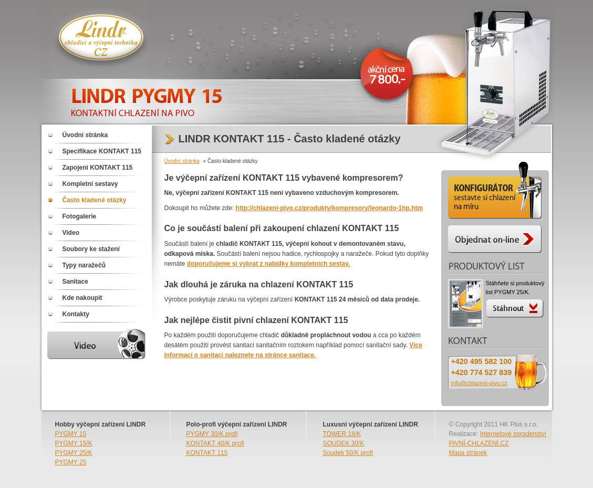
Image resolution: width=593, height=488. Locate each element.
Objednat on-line (495, 242)
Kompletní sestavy (90, 184)
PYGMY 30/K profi (212, 434)
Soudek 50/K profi (348, 452)
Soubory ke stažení (91, 249)
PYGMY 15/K (73, 443)
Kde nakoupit (82, 298)
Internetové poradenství (513, 434)
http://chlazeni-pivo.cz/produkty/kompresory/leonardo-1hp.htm (329, 208)
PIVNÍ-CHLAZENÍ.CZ (479, 443)
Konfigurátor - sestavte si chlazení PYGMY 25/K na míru (495, 192)
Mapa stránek (468, 452)
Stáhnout (515, 307)
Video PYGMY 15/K (98, 344)
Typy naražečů (84, 265)
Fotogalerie (80, 216)
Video (71, 232)
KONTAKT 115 (207, 452)
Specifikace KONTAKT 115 (102, 151)
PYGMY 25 (71, 462)
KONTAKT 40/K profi (215, 443)
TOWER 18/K (342, 434)
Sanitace (75, 281)
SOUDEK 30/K (344, 443)
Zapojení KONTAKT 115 (98, 167)
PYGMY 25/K (73, 452)
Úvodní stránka (85, 135)
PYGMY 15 (71, 434)
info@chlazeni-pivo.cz (479, 383)
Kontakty (76, 314)
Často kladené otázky (95, 200)
